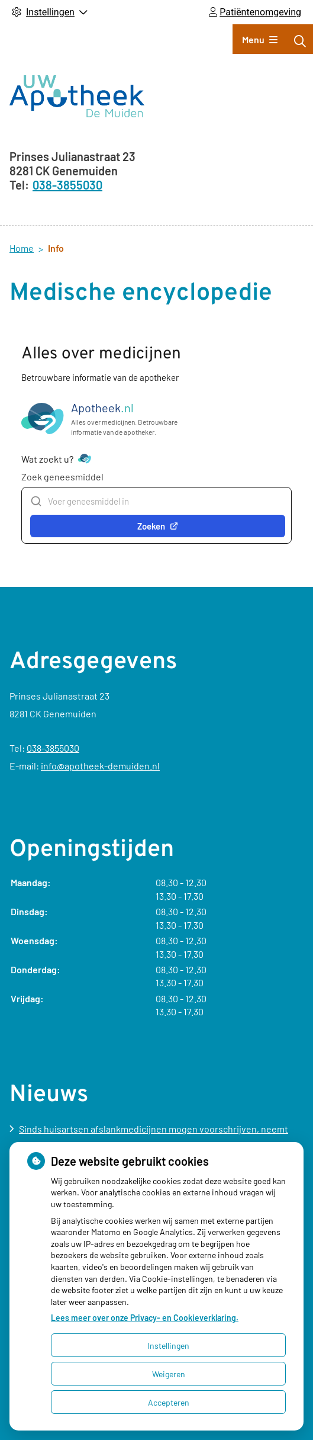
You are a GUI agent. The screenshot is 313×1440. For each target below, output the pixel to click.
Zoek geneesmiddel (62, 476)
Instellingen (168, 1345)
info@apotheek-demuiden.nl (100, 765)
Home (21, 248)
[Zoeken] (300, 41)
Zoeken (157, 526)
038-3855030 (53, 747)
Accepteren (168, 1402)
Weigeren (168, 1374)
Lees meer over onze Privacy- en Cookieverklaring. (144, 1318)
